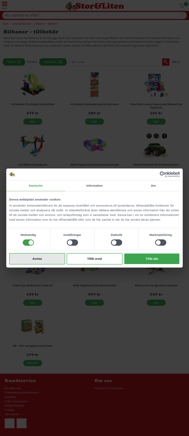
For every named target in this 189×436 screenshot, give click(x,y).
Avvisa (37, 258)
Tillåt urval (94, 258)
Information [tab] (94, 185)
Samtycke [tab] (36, 185)
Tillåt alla (152, 258)
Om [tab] (153, 185)
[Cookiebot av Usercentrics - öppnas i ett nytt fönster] (162, 174)
